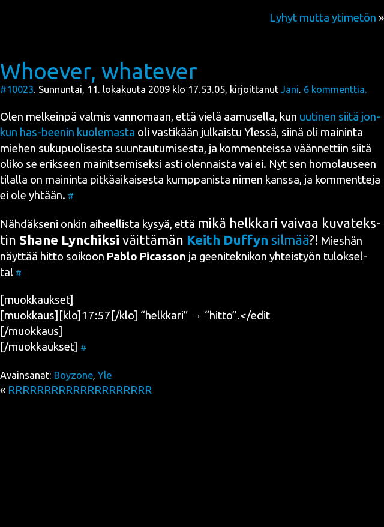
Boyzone (73, 375)
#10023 (17, 89)
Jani (290, 89)
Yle (105, 375)
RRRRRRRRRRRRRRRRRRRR (80, 390)
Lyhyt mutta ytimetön (322, 17)
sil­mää (248, 239)
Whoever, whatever (98, 70)
